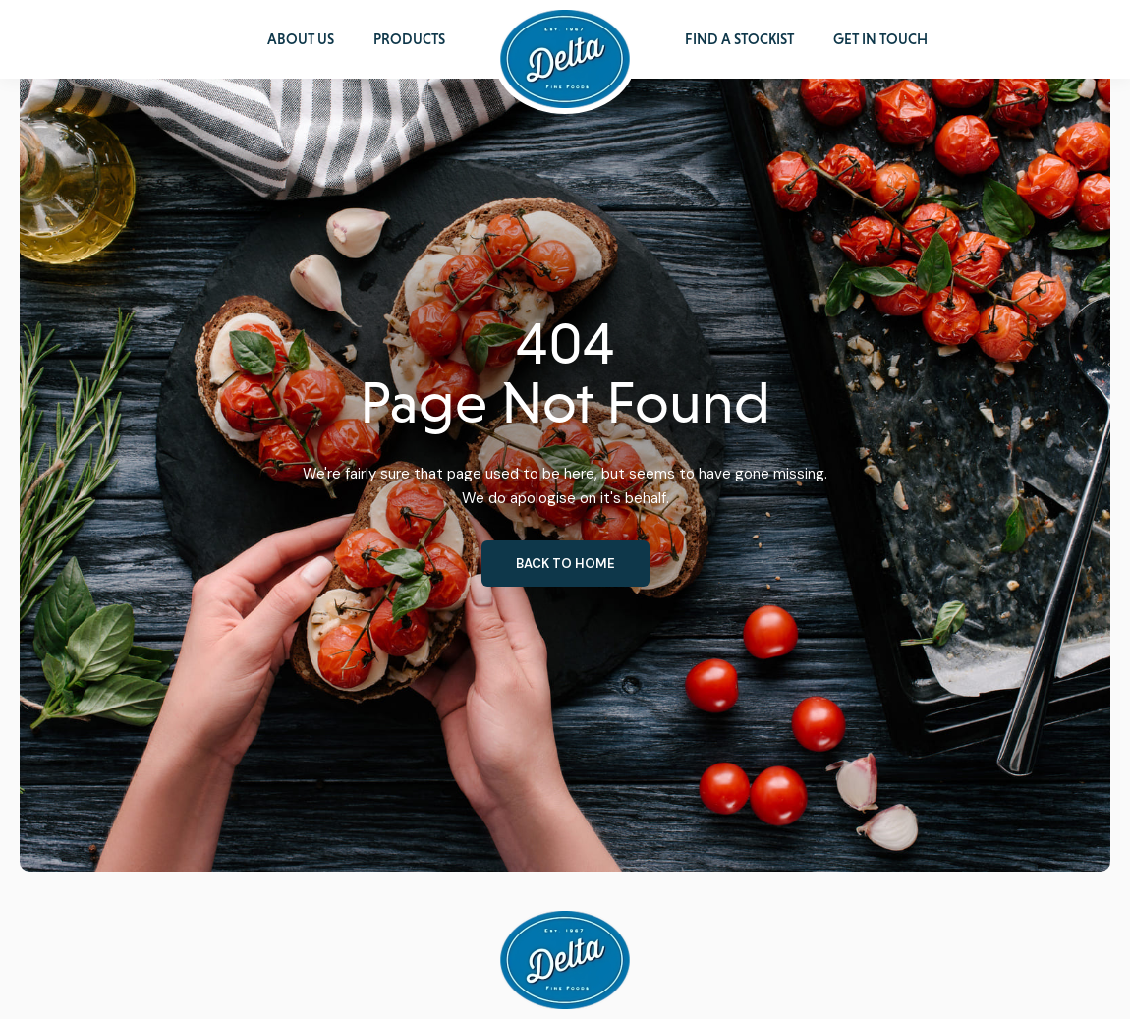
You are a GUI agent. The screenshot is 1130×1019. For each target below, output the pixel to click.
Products (409, 39)
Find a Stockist (739, 39)
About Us (300, 39)
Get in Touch (880, 39)
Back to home (565, 563)
